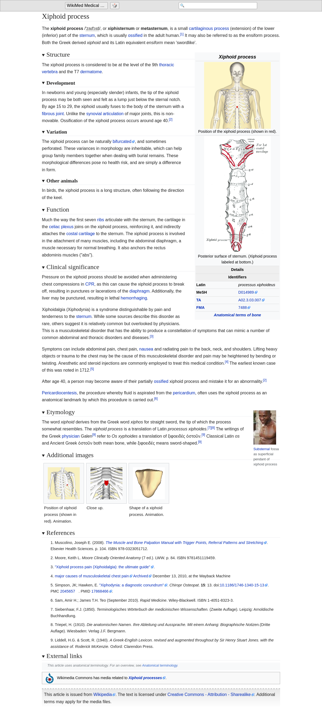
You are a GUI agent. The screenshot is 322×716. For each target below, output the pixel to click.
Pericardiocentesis (59, 393)
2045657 (67, 591)
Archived (140, 576)
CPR (89, 284)
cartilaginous (201, 28)
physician (71, 436)
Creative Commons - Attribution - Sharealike (209, 694)
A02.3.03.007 (249, 300)
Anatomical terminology (159, 665)
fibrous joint (53, 113)
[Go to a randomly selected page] (115, 5)
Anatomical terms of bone (237, 315)
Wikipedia (102, 694)
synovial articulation (105, 113)
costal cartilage (80, 233)
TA (198, 300)
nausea (146, 349)
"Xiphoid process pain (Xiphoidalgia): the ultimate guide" (102, 567)
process (221, 28)
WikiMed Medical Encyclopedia (87, 5)
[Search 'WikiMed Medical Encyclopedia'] (214, 5)
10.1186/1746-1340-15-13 (242, 585)
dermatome (91, 71)
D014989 (246, 292)
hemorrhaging (134, 298)
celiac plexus (61, 226)
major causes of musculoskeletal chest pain (92, 576)
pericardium (184, 393)
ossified (135, 35)
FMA (200, 307)
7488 (242, 307)
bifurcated (122, 141)
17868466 (99, 591)
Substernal (261, 449)
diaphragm (139, 291)
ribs (100, 219)
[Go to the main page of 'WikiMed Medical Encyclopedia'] (87, 5)
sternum (87, 35)
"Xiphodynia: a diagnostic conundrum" (131, 585)
